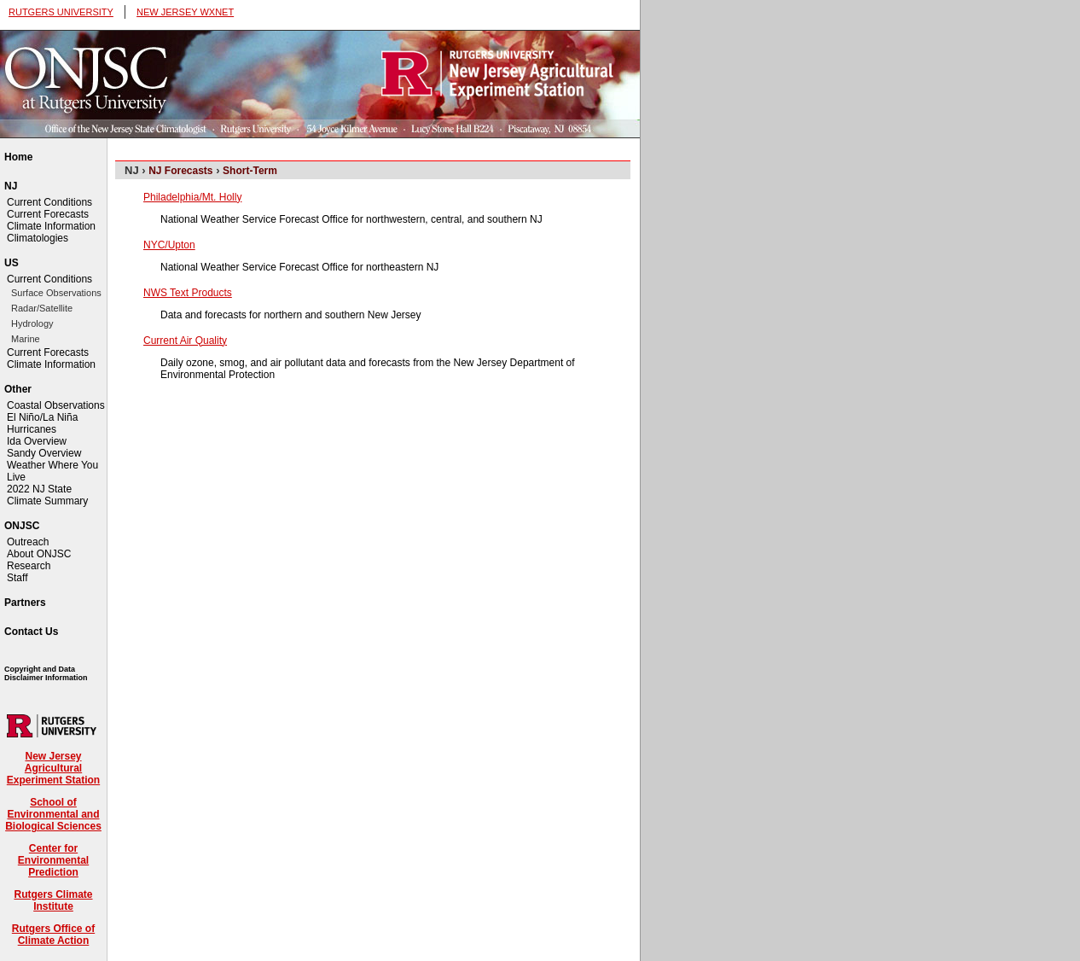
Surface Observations (56, 293)
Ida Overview (37, 441)
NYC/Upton (169, 245)
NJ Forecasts (180, 171)
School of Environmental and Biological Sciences (53, 814)
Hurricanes (31, 429)
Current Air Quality (185, 341)
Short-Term (250, 171)
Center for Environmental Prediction (53, 860)
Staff (17, 578)
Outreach (28, 542)
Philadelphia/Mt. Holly (192, 197)
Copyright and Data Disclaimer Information (46, 673)
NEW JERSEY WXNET (185, 12)
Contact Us (31, 632)
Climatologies (37, 238)
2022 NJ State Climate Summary (47, 495)
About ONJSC (39, 554)
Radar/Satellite (42, 308)
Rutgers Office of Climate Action (53, 934)
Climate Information (51, 226)
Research (28, 566)
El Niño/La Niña (42, 417)
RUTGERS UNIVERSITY (61, 12)
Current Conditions (49, 202)
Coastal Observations (56, 405)
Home (18, 157)
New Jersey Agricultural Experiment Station (53, 768)
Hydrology (32, 323)
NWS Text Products (187, 293)
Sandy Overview (44, 453)
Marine (25, 339)
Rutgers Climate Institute (53, 900)
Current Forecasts (48, 214)
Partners (25, 603)
